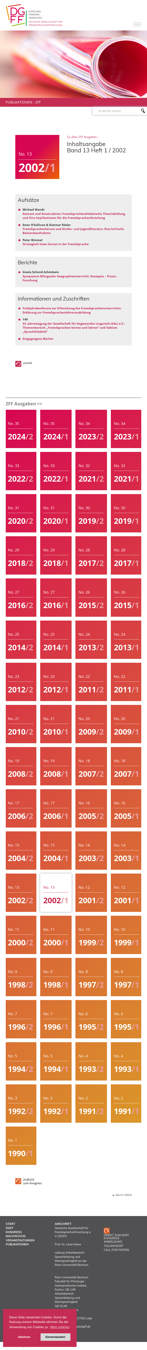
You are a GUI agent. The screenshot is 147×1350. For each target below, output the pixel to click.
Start (10, 1224)
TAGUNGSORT (113, 1246)
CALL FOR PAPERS (116, 1250)
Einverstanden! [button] (55, 1337)
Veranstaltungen (20, 1240)
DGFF (9, 1228)
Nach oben (124, 1195)
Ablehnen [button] (24, 1337)
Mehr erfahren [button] (60, 1327)
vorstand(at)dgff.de (77, 1326)
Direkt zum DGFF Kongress (116, 1237)
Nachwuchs (16, 1236)
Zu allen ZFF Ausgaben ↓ (83, 137)
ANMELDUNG (113, 1241)
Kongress (14, 1232)
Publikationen (19, 102)
